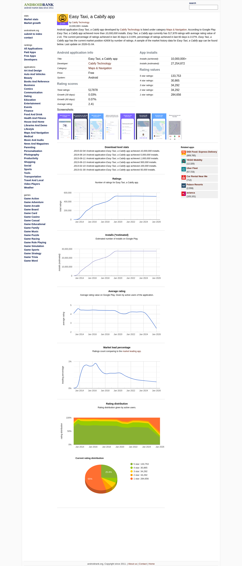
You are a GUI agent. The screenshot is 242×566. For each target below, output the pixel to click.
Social (27, 165)
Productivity (31, 158)
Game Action (31, 198)
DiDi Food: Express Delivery (202, 151)
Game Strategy (32, 253)
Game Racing (32, 238)
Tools (27, 173)
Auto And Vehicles (34, 74)
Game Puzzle (31, 235)
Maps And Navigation (36, 132)
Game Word (31, 260)
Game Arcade (32, 205)
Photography (31, 154)
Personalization (33, 151)
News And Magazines (36, 143)
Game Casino (32, 216)
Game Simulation (34, 246)
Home (152, 564)
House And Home (34, 121)
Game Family (31, 227)
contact (28, 37)
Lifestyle (29, 129)
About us (132, 564)
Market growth (32, 23)
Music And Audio (34, 140)
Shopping (29, 162)
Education (30, 99)
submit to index (33, 34)
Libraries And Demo (35, 125)
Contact (143, 564)
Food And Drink (33, 114)
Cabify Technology (80, 22)
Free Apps (30, 56)
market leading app (132, 351)
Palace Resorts (195, 184)
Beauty (28, 77)
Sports (28, 169)
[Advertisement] (129, 5)
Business (29, 85)
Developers (30, 59)
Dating (28, 96)
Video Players (32, 184)
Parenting (29, 147)
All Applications (33, 48)
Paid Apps (30, 52)
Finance (28, 110)
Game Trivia (31, 257)
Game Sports (31, 249)
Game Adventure (34, 202)
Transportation (32, 176)
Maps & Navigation (176, 29)
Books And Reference (36, 81)
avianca (191, 192)
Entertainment (32, 103)
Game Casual (32, 220)
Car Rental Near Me (197, 176)
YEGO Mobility (194, 160)
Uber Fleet (192, 168)
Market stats (31, 19)
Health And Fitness (35, 118)
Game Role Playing (35, 242)
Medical (28, 136)
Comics (28, 88)
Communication (33, 92)
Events (28, 107)
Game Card (30, 213)
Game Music (31, 231)
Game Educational (34, 224)
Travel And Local (34, 180)
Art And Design (33, 70)
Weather (29, 187)
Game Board (31, 209)
